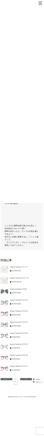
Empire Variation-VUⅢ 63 (19, 300)
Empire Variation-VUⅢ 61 (19, 322)
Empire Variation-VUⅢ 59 (19, 344)
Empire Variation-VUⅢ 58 (19, 355)
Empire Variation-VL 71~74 (19, 278)
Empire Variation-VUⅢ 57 (19, 366)
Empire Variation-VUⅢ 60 (19, 333)
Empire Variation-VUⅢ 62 (19, 311)
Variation (37, 379)
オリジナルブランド (15, 381)
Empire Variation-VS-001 (18, 289)
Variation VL (38, 382)
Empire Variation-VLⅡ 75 (19, 267)
